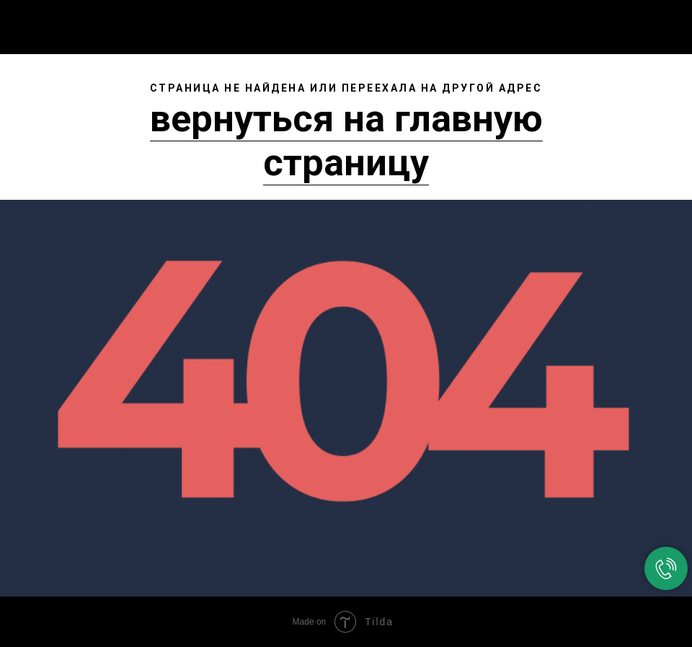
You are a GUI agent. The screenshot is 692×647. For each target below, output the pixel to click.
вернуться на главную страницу (346, 141)
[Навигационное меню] (670, 23)
